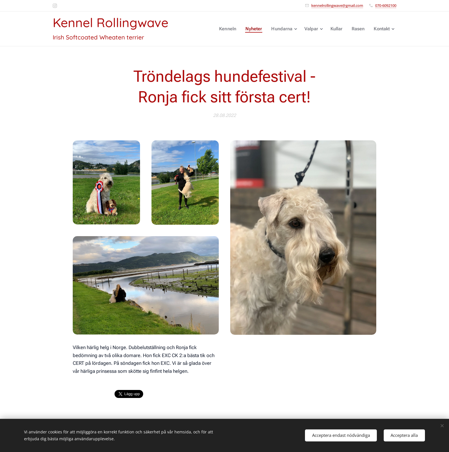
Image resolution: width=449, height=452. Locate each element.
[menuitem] (233, 29)
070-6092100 (385, 5)
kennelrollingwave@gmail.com (337, 5)
